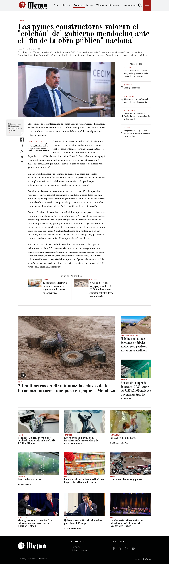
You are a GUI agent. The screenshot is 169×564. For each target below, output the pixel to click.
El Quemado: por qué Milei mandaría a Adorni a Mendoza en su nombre (15, 127)
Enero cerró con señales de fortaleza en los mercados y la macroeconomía (81, 440)
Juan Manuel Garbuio (74, 528)
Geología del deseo (132, 88)
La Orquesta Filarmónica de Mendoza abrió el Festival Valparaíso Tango (126, 523)
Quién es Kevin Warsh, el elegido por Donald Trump (83, 522)
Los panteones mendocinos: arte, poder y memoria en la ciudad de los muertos (136, 73)
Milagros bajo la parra (123, 437)
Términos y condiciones (27, 559)
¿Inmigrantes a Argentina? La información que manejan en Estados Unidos (35, 523)
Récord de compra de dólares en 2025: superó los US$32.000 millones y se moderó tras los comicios (136, 391)
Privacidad (43, 559)
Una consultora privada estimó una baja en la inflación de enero (84, 481)
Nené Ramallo (26, 485)
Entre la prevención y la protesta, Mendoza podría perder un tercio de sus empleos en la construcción (38, 146)
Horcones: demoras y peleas (126, 479)
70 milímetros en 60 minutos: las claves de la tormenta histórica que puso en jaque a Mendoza (66, 388)
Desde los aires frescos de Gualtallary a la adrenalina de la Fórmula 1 (137, 116)
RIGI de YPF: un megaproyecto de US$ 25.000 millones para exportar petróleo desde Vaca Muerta (101, 290)
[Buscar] (140, 5)
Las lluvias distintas (29, 479)
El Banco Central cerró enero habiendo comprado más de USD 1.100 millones (36, 440)
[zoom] (66, 89)
